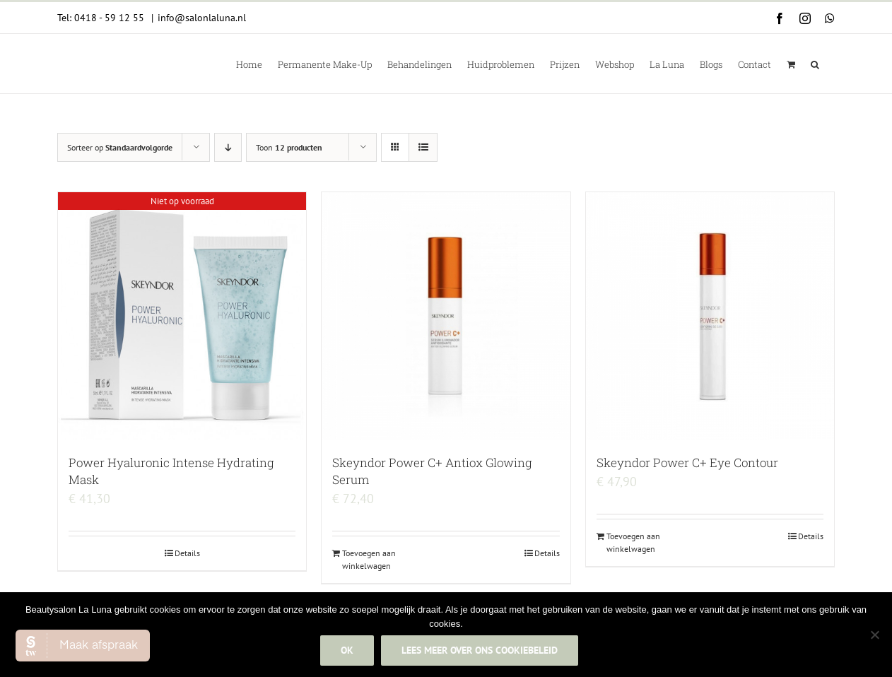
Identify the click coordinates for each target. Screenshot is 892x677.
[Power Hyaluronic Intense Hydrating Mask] (182, 316)
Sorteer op (119, 147)
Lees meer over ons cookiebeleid (480, 650)
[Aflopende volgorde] (228, 147)
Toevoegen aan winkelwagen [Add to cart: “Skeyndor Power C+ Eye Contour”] (633, 542)
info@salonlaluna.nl (202, 17)
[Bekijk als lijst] (423, 147)
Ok (347, 650)
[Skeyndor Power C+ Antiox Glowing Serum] (446, 316)
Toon (289, 147)
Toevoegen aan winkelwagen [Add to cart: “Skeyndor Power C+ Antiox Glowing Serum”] (369, 559)
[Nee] (874, 635)
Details (187, 553)
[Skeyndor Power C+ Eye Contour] (710, 316)
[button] (815, 63)
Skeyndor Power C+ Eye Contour (687, 462)
